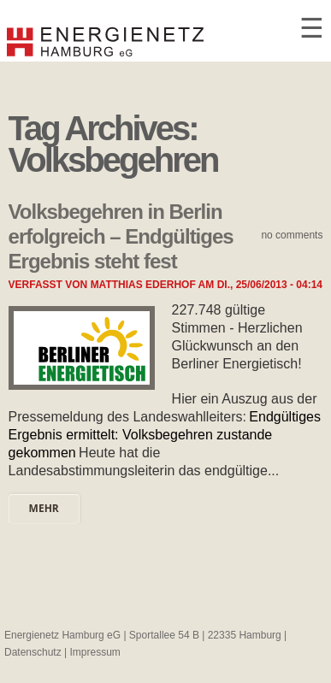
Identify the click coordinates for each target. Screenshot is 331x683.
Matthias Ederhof (143, 285)
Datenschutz (33, 652)
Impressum (95, 652)
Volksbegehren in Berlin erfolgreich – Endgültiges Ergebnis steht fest (121, 236)
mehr (44, 508)
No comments (291, 235)
